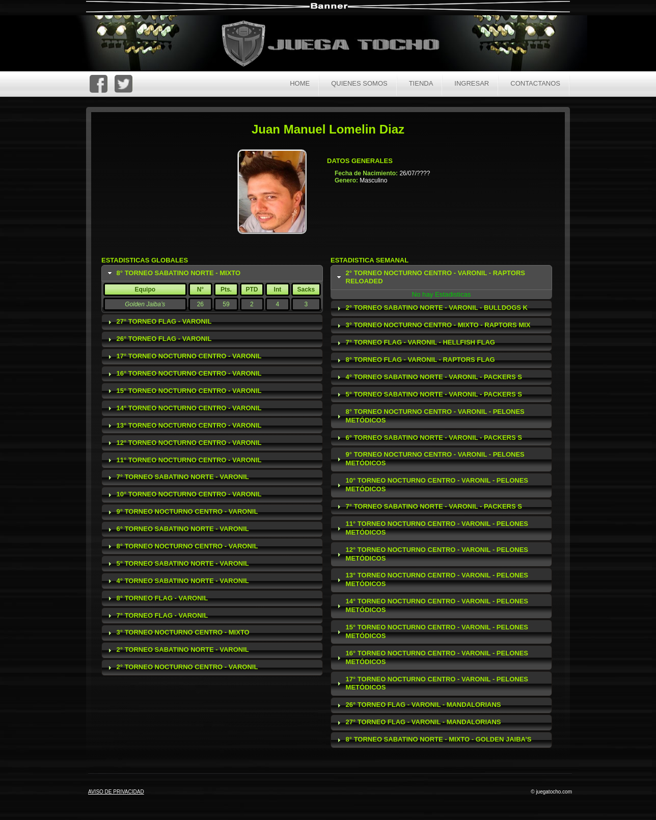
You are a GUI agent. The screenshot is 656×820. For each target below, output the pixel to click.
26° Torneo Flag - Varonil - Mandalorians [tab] (418, 705)
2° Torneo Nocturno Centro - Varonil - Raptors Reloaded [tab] (430, 277)
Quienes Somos (359, 83)
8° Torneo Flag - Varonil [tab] (156, 598)
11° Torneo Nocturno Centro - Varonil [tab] (183, 460)
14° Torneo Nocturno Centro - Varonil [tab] (183, 408)
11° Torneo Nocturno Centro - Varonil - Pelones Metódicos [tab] (432, 528)
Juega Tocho (336, 44)
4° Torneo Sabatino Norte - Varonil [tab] (177, 581)
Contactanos (535, 83)
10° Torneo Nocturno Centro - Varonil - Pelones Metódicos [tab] (432, 485)
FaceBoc (98, 84)
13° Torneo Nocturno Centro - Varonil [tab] (183, 425)
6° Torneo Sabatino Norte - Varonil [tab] (177, 529)
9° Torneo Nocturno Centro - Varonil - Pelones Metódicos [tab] (430, 459)
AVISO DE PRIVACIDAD (116, 792)
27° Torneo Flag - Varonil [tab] (158, 322)
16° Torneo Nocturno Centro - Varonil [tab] (183, 373)
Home (300, 83)
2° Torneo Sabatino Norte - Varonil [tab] (177, 650)
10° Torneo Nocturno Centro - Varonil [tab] (183, 494)
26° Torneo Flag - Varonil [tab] (158, 339)
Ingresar (471, 83)
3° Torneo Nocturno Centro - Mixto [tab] (177, 632)
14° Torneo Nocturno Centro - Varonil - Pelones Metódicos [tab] (432, 605)
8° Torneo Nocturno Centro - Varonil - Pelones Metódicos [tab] (430, 416)
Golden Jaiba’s (145, 304)
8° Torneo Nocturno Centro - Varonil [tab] (181, 546)
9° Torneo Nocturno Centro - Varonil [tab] (181, 512)
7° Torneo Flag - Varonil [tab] (156, 616)
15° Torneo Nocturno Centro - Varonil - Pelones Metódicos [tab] (432, 631)
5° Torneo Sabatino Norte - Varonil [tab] (177, 564)
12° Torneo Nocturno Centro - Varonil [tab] (183, 443)
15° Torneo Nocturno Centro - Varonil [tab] (183, 391)
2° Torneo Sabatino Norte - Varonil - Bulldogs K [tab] (431, 308)
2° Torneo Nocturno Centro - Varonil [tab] (181, 667)
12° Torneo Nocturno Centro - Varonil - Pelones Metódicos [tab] (432, 554)
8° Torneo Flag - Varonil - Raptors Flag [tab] (415, 360)
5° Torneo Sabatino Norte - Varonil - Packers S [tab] (428, 394)
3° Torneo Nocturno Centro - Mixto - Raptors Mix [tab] (433, 325)
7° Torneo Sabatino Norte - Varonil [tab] (177, 477)
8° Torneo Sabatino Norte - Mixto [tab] (173, 273)
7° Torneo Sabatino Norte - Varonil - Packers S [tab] (428, 506)
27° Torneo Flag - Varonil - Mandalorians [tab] (418, 722)
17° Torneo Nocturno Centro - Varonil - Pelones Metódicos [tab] (432, 683)
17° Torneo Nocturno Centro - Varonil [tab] (183, 356)
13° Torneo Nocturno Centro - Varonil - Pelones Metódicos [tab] (432, 579)
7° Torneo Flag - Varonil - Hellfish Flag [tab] (415, 342)
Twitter (123, 84)
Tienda (421, 83)
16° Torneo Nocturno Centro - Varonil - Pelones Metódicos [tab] (432, 657)
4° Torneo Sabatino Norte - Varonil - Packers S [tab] (428, 377)
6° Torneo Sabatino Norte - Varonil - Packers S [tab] (428, 438)
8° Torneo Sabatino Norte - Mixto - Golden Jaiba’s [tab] (433, 739)
